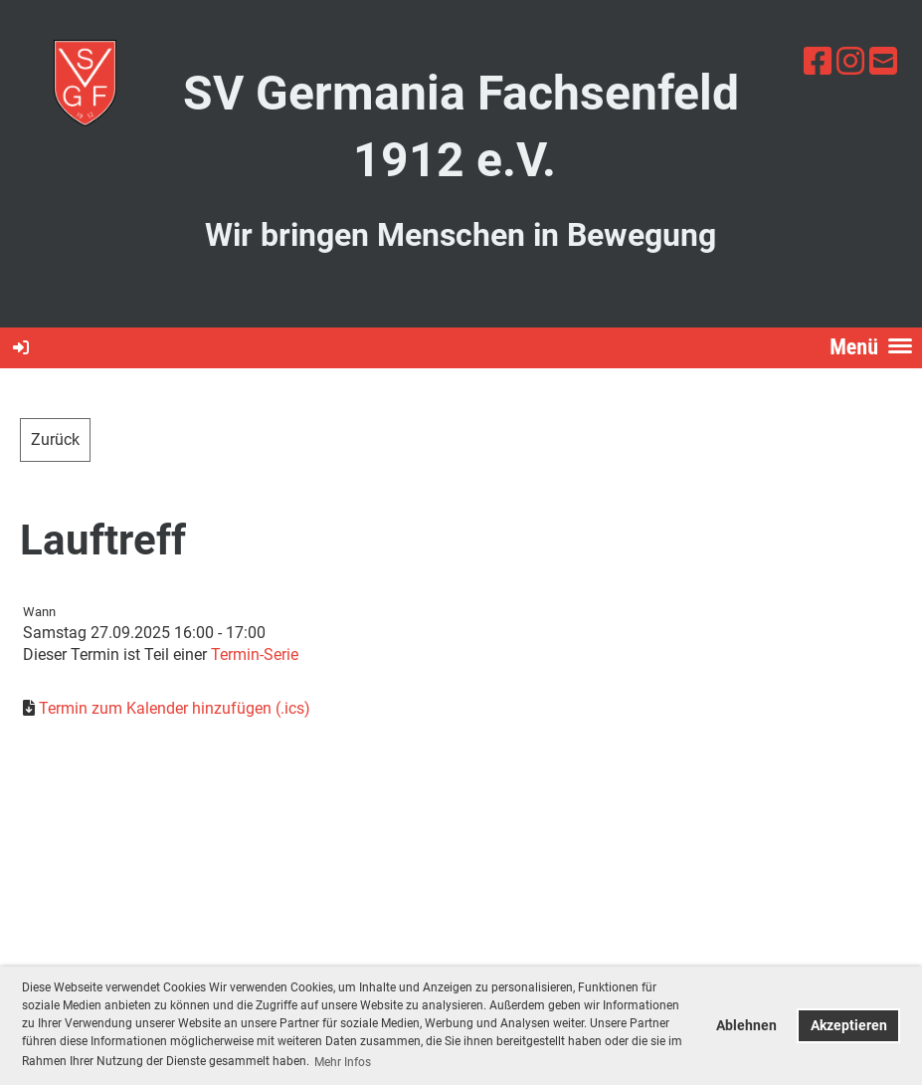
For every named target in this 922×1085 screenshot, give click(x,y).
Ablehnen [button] (746, 1025)
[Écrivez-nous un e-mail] (883, 62)
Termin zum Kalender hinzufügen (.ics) (174, 708)
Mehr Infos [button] (342, 1062)
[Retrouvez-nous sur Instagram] (850, 62)
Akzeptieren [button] (849, 1025)
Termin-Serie (254, 654)
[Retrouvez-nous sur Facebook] (817, 62)
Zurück (55, 439)
